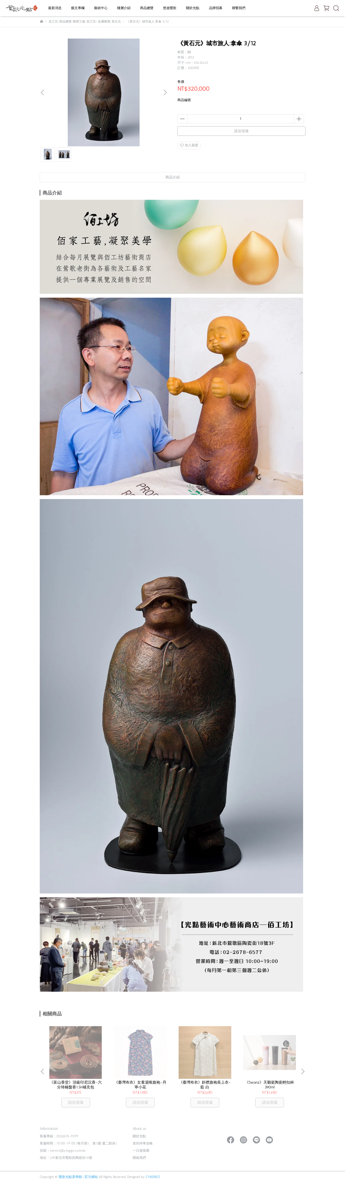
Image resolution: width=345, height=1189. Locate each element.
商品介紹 (172, 177)
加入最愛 (189, 145)
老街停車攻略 (143, 1143)
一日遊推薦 (141, 1151)
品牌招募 (215, 8)
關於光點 (192, 8)
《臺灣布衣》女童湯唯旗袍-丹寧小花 (140, 1084)
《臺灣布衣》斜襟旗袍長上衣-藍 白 (205, 1084)
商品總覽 (146, 8)
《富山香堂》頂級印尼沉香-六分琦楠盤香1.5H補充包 (76, 1084)
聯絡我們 (139, 1158)
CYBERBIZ (153, 1177)
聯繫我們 (238, 8)
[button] (165, 92)
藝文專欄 (78, 8)
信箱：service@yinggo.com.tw (62, 1151)
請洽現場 (241, 131)
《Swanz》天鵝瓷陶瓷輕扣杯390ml (269, 1084)
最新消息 (55, 8)
